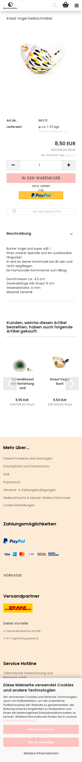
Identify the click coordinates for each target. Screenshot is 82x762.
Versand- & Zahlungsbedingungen (29, 490)
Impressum (12, 482)
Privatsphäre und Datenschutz (26, 466)
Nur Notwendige (41, 742)
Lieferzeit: (15, 127)
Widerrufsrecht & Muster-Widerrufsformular (37, 498)
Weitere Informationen (41, 753)
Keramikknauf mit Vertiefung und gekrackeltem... (22, 383)
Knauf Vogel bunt (60, 381)
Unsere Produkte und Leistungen (27, 458)
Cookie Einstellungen (19, 505)
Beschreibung (19, 233)
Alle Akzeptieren (41, 729)
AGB (6, 474)
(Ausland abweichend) (52, 131)
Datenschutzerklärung (19, 721)
